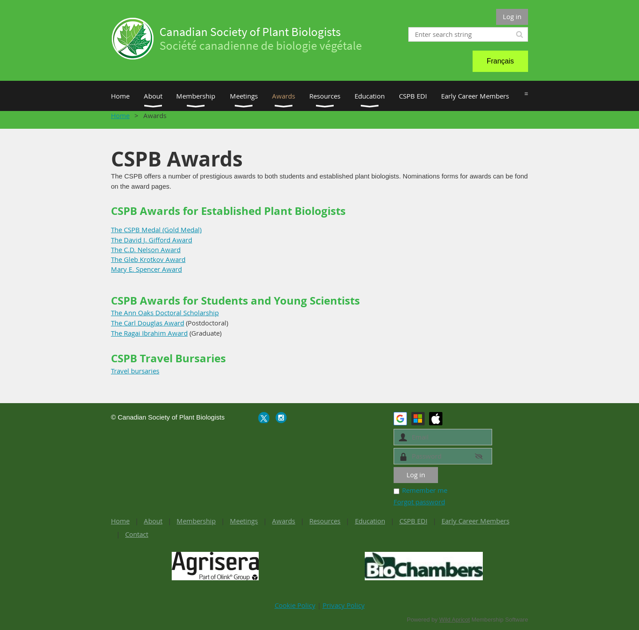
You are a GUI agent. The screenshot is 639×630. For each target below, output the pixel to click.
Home (120, 115)
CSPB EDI (413, 520)
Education (370, 520)
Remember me (424, 490)
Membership (196, 520)
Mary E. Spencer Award (146, 269)
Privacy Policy (344, 605)
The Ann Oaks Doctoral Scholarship (165, 312)
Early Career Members (475, 520)
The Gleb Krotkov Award (148, 259)
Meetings (244, 520)
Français (500, 61)
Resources (324, 520)
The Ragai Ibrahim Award (149, 333)
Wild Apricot (454, 619)
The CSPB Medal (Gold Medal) (156, 229)
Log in (512, 16)
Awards (283, 520)
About (153, 520)
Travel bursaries (135, 370)
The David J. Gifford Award (151, 239)
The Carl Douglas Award (147, 322)
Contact (136, 534)
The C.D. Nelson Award (146, 249)
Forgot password (419, 501)
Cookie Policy (295, 605)
